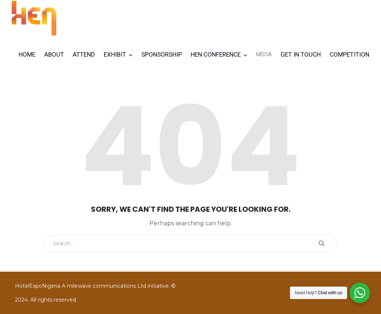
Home (27, 54)
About (54, 54)
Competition (349, 54)
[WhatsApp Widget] (360, 293)
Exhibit (115, 54)
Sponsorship (161, 54)
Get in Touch (301, 54)
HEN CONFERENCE (216, 54)
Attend (84, 54)
